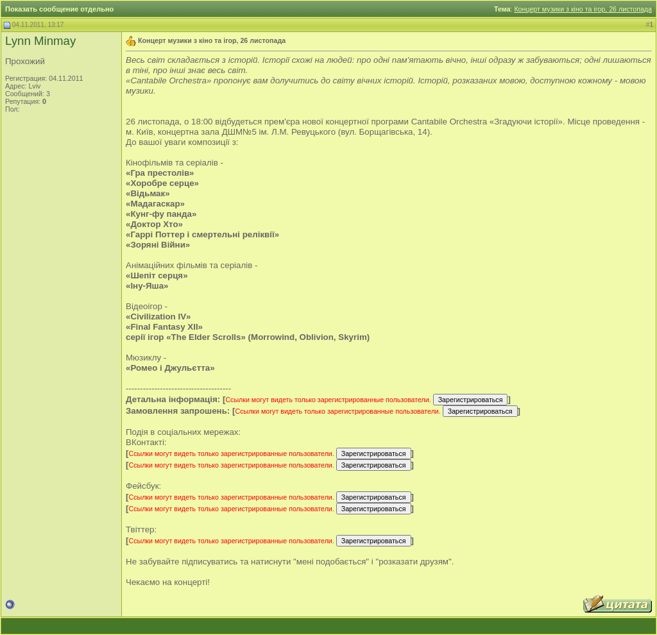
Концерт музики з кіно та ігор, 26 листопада (583, 9)
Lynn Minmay (40, 40)
